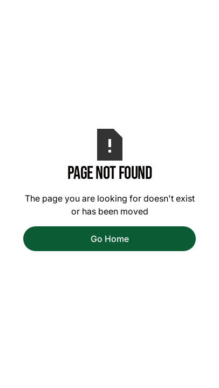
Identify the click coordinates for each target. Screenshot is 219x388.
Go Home (110, 238)
